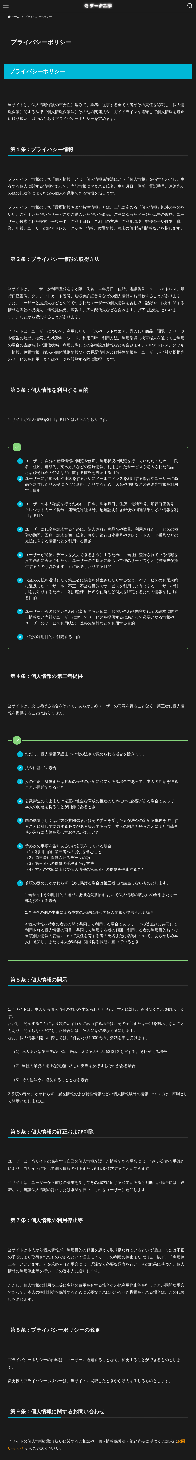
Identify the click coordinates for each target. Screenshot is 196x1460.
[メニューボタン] (6, 6)
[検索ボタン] (190, 6)
